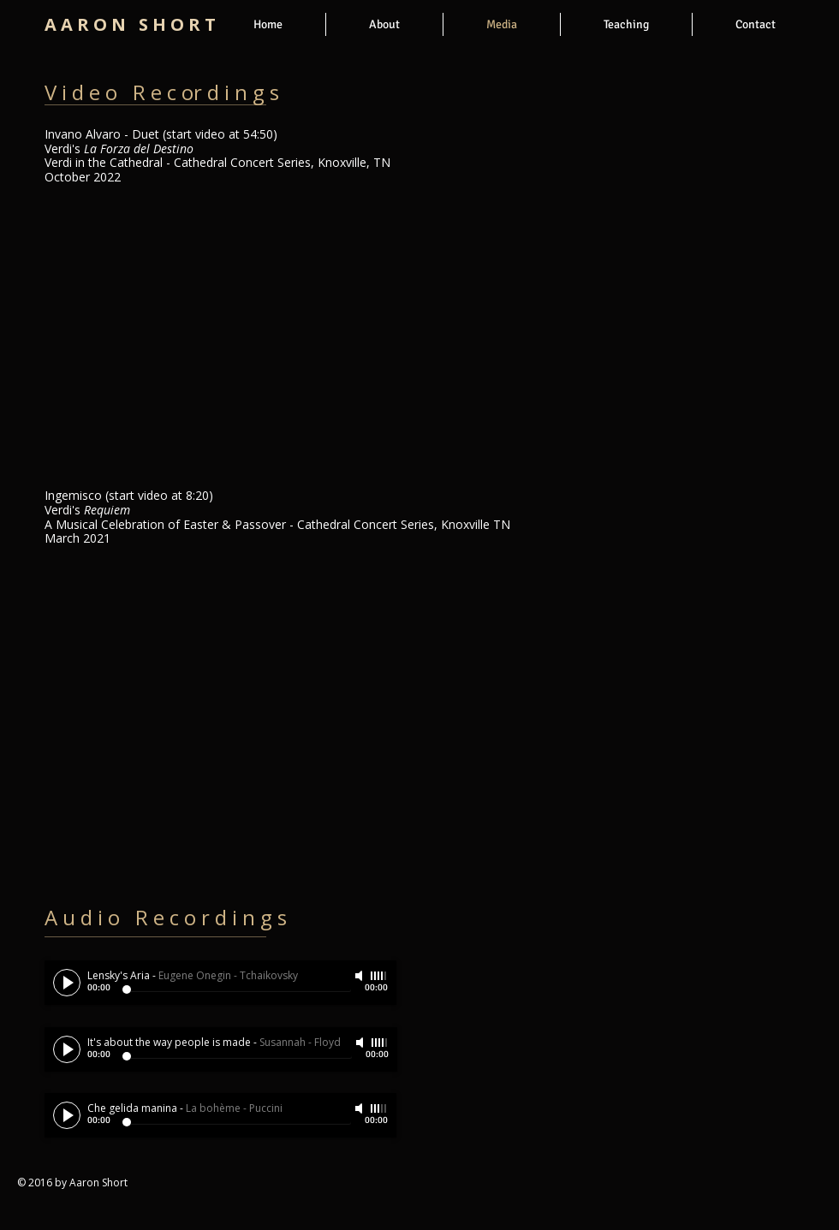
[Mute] (360, 975)
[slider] (379, 976)
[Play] (67, 982)
